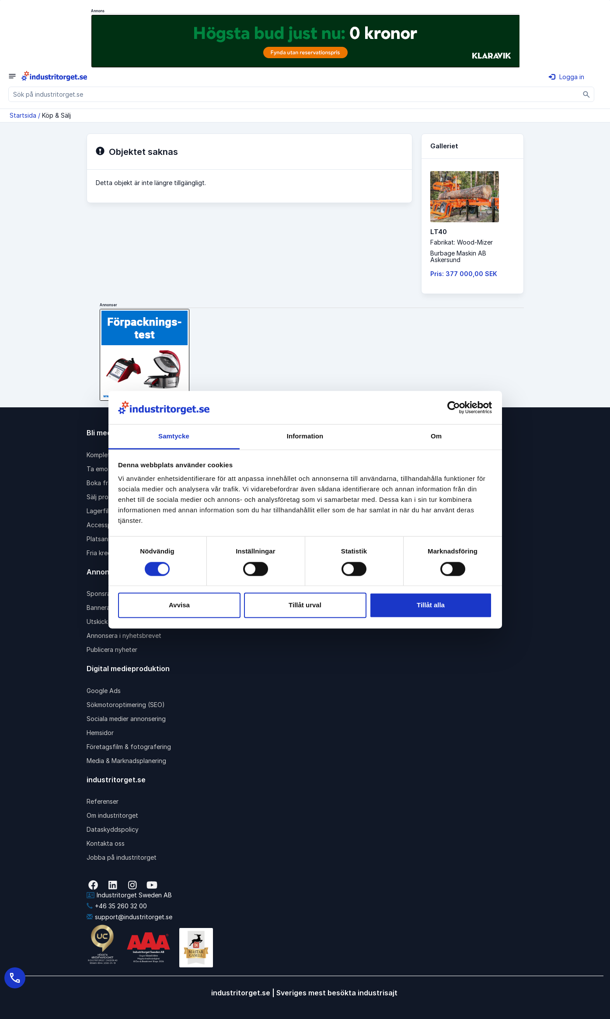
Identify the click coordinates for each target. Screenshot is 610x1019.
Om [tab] (436, 436)
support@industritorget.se (129, 917)
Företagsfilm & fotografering (129, 746)
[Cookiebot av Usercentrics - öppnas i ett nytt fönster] (453, 407)
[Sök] (587, 94)
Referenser (103, 801)
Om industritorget (112, 815)
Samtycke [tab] (173, 436)
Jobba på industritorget (122, 857)
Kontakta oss (106, 843)
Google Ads (104, 690)
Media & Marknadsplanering (126, 760)
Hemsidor (100, 732)
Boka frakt (102, 483)
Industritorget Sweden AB (129, 895)
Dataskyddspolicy (113, 829)
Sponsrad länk (107, 593)
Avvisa (179, 605)
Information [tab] (305, 436)
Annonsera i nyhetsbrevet (124, 635)
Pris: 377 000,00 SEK (463, 273)
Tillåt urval (305, 605)
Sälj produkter (107, 497)
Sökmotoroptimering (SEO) (126, 704)
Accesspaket (105, 525)
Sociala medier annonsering (126, 718)
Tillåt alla (431, 605)
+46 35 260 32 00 (117, 906)
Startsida (23, 115)
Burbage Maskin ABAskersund (458, 256)
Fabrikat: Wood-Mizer (461, 242)
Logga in (566, 77)
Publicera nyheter (112, 649)
